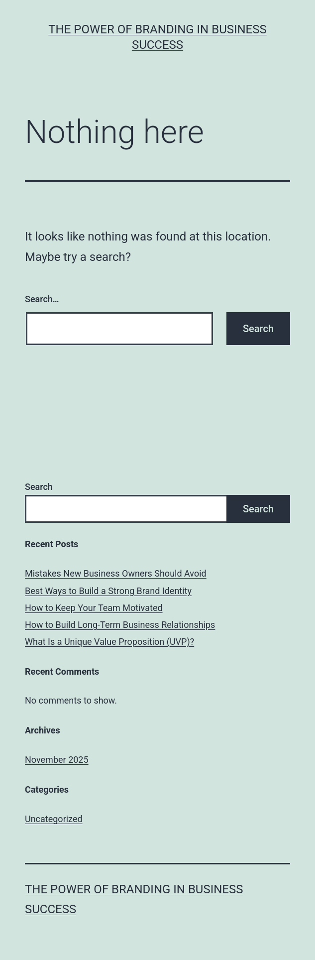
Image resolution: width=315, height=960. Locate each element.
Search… (42, 299)
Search (39, 486)
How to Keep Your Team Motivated (94, 607)
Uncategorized (54, 819)
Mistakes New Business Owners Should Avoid (116, 573)
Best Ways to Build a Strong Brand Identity (108, 591)
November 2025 (57, 759)
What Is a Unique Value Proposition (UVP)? (109, 641)
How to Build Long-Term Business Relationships (120, 624)
